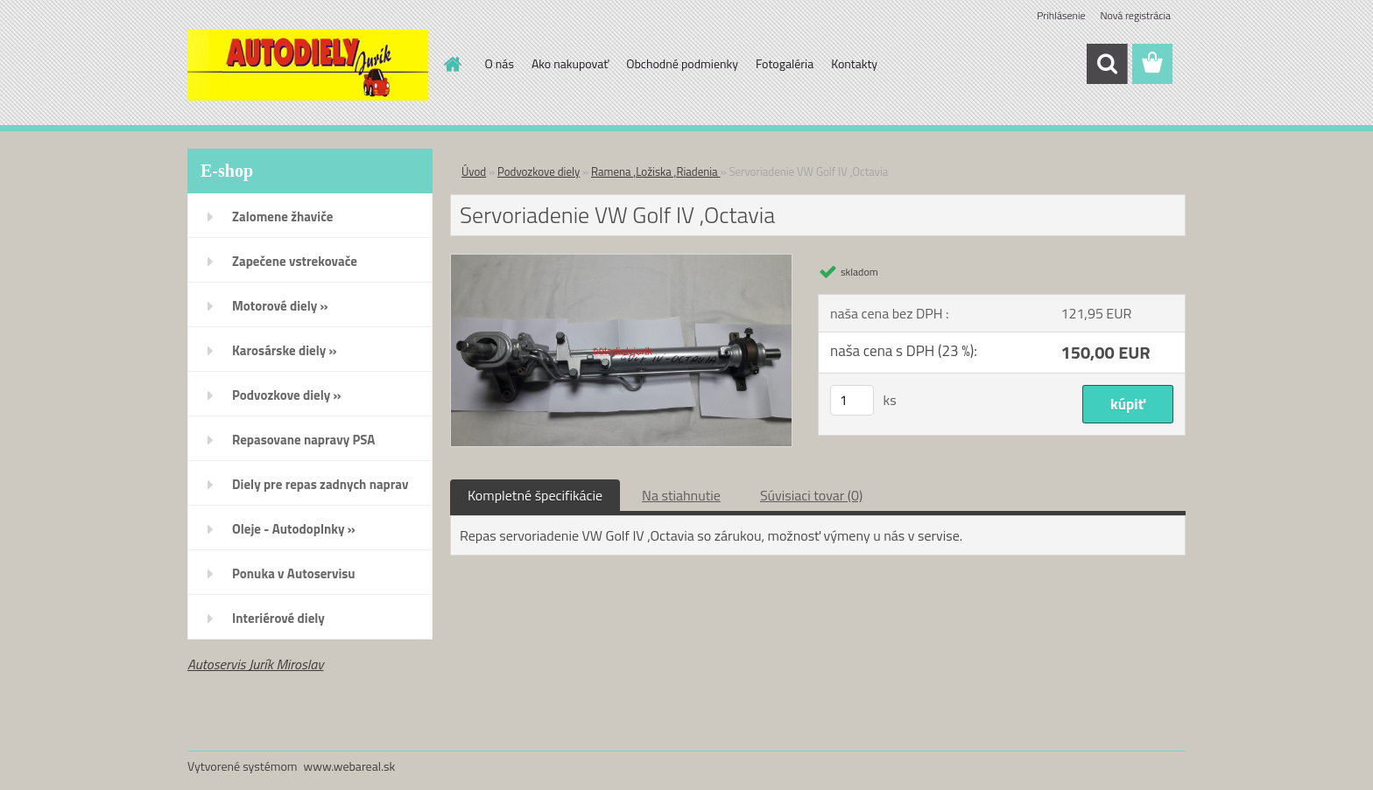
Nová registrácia (1135, 15)
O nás (499, 63)
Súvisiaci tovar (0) (811, 495)
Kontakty (854, 63)
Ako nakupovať (570, 63)
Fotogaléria (784, 63)
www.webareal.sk (350, 766)
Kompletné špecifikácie (535, 495)
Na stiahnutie (681, 495)
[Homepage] (452, 64)
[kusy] (852, 400)
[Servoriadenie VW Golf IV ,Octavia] (621, 261)
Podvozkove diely (538, 171)
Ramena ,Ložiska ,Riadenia (655, 171)
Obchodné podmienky (682, 63)
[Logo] (307, 64)
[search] (1107, 64)
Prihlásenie (1061, 15)
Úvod (473, 171)
